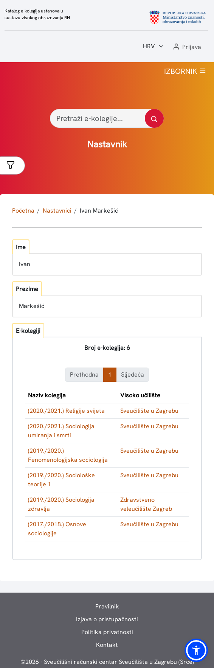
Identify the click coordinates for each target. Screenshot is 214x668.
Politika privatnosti (107, 632)
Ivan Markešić (99, 210)
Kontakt (107, 645)
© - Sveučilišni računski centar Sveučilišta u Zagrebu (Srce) (107, 662)
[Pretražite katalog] (154, 118)
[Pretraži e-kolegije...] (107, 118)
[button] (186, 47)
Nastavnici (57, 210)
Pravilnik (107, 606)
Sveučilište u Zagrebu (149, 411)
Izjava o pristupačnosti (107, 619)
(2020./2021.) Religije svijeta (66, 411)
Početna (23, 210)
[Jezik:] (153, 46)
